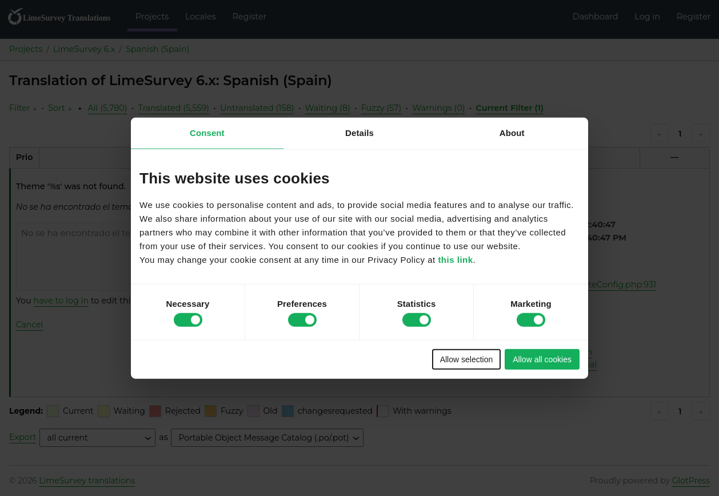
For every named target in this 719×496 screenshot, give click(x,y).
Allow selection (466, 358)
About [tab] (512, 133)
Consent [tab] (207, 133)
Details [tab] (359, 133)
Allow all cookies (542, 358)
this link (455, 259)
